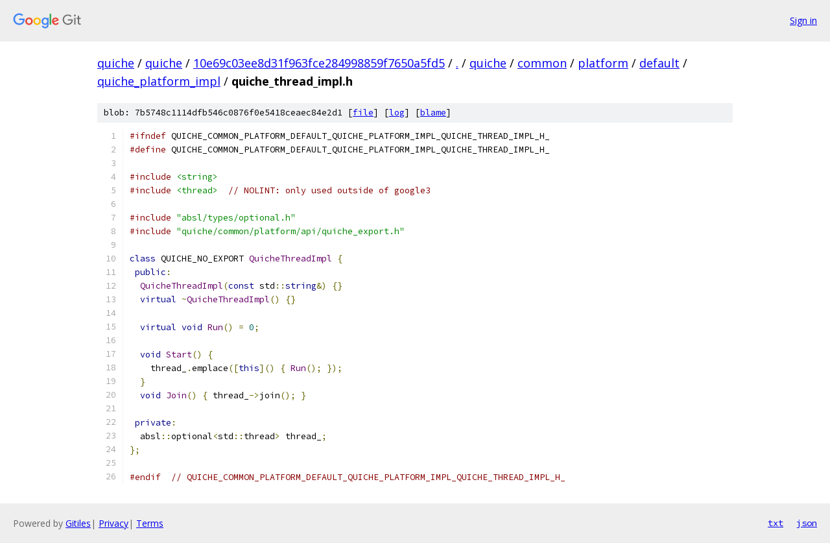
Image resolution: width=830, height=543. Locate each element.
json (806, 523)
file (363, 112)
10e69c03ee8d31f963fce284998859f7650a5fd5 (319, 63)
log (397, 112)
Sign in (803, 20)
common (542, 63)
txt (775, 523)
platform (603, 63)
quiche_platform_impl (158, 81)
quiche (115, 63)
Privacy (113, 523)
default (659, 63)
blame (433, 112)
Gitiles (78, 523)
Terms (149, 523)
